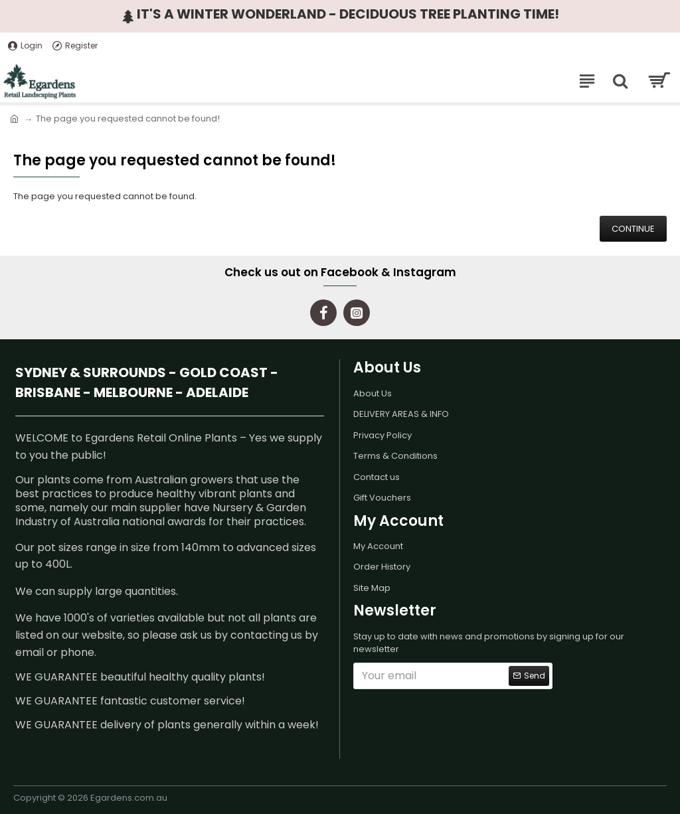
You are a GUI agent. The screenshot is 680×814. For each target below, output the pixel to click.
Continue (633, 228)
